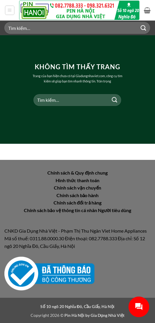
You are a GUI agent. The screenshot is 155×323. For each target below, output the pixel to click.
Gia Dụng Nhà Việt (108, 315)
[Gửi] (143, 27)
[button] (9, 10)
